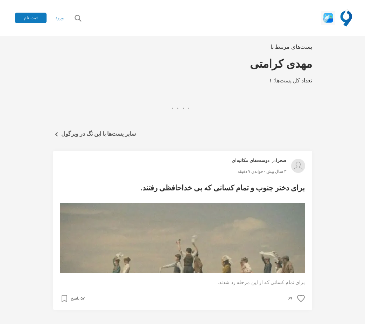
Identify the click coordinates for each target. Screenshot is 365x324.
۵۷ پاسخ (78, 298)
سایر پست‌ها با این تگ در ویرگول (94, 134)
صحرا (281, 160)
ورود (59, 17)
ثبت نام (31, 17)
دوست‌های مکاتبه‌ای (250, 160)
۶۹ (290, 298)
